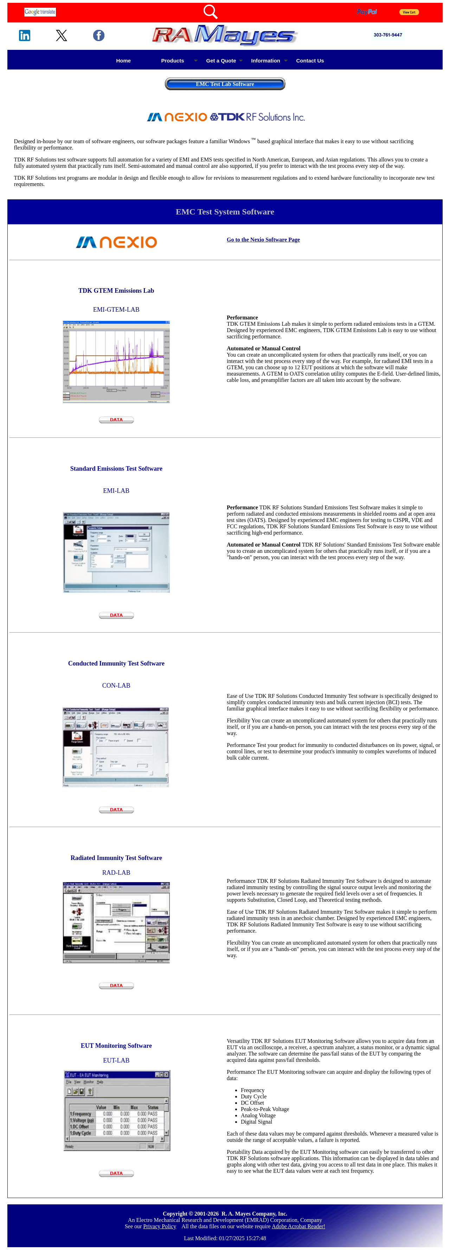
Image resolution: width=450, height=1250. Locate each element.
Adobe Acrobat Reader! (298, 1226)
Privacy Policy (159, 1226)
